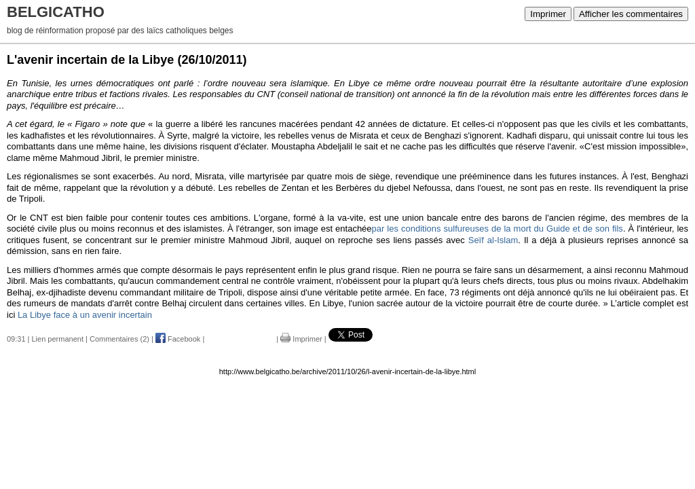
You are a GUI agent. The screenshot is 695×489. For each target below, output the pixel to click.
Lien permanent (57, 339)
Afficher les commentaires (631, 14)
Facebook (177, 339)
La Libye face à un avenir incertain (85, 315)
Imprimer (548, 14)
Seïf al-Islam (493, 240)
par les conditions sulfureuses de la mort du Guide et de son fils (497, 228)
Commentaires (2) (119, 339)
